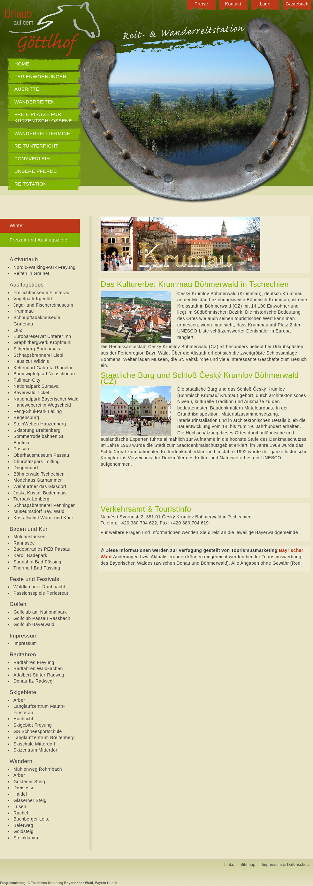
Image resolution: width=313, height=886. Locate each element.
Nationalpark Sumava (36, 386)
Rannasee (24, 543)
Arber (19, 700)
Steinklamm (25, 837)
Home (21, 63)
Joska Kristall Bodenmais (39, 492)
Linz (17, 329)
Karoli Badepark (30, 555)
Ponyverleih (32, 158)
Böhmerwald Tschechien (39, 474)
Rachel (20, 812)
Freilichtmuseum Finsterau (41, 292)
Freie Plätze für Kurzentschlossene (43, 117)
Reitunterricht (36, 146)
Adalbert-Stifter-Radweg (38, 674)
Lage (265, 3)
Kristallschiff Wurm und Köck (43, 517)
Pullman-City (26, 380)
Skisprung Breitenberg (36, 430)
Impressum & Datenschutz (286, 864)
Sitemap (248, 864)
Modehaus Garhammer (37, 480)
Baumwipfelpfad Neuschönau (44, 373)
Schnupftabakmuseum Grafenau (36, 320)
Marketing (55, 883)
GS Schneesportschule (37, 731)
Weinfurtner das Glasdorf (39, 486)
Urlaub (112, 883)
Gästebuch (297, 3)
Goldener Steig (29, 781)
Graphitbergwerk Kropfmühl (42, 342)
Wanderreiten (34, 101)
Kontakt (233, 3)
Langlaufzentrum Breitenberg (44, 737)
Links (229, 864)
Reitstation (30, 184)
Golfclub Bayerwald (33, 624)
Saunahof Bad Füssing (37, 561)
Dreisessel (24, 787)
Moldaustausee (29, 536)
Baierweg (23, 825)
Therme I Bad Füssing (36, 567)
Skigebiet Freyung (32, 725)
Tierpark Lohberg (31, 498)
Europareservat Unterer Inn (42, 336)
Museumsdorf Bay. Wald (39, 511)
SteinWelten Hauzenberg (39, 423)
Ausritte (26, 89)
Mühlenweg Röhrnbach (37, 769)
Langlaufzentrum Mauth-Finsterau (39, 709)
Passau (21, 448)
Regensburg (26, 417)
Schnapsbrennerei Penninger (44, 505)
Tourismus (39, 883)
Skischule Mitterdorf (34, 743)
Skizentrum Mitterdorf (36, 749)
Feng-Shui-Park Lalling (37, 411)
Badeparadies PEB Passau (42, 549)
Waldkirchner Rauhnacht (39, 586)
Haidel (20, 794)
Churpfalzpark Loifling (36, 461)
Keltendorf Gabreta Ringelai (42, 367)
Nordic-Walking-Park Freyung (44, 267)
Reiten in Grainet (31, 273)
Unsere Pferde (35, 171)
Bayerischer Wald (78, 883)
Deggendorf (25, 467)
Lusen (19, 806)
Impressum (25, 643)
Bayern (100, 883)
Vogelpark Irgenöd (32, 298)
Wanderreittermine (42, 133)
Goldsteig (23, 831)
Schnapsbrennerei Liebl (38, 355)
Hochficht (23, 718)
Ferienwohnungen (40, 76)
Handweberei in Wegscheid (42, 405)
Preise (201, 3)
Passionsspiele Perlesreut (40, 593)
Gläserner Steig (30, 800)
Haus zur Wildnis (31, 361)
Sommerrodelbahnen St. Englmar (39, 439)
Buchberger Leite (31, 818)
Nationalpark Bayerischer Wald (46, 398)
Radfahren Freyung (33, 662)
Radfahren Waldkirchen (38, 668)
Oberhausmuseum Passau (41, 455)
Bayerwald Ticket (31, 392)
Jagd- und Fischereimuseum (43, 305)
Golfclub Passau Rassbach (41, 618)
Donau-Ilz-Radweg (33, 681)
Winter (17, 225)
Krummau (23, 311)
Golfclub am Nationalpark (40, 612)
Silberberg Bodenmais (36, 348)
